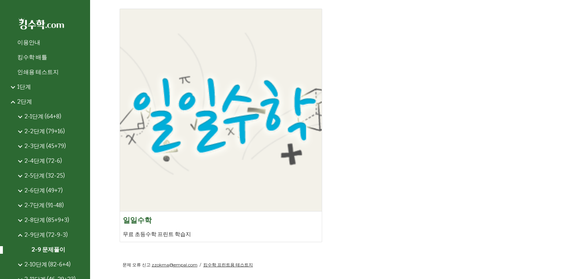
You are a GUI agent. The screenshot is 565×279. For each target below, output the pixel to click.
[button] (556, 10)
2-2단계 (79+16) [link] (45, 131)
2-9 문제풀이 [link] (48, 249)
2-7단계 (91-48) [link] (44, 205)
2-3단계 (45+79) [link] (45, 146)
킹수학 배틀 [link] (32, 57)
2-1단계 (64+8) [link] (43, 116)
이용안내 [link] (28, 42)
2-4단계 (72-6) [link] (43, 160)
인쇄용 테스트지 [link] (38, 72)
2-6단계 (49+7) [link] (44, 190)
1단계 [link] (24, 86)
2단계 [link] (24, 101)
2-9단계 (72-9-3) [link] (46, 234)
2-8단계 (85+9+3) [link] (47, 220)
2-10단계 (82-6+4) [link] (48, 264)
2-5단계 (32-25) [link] (45, 175)
